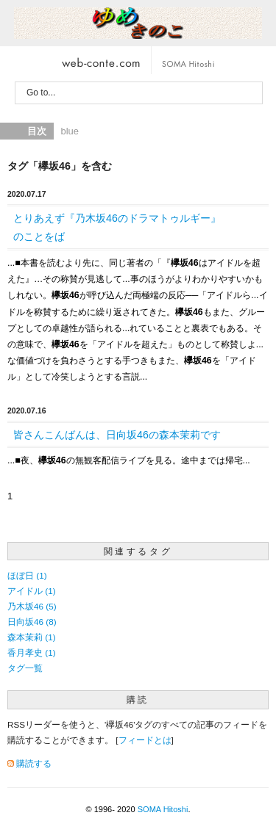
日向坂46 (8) (32, 621)
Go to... (40, 92)
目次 (36, 131)
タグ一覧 (25, 668)
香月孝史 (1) (31, 652)
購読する (34, 763)
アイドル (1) (31, 591)
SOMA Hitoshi (163, 809)
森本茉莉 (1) (31, 637)
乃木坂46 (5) (32, 606)
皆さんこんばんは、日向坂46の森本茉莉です (117, 435)
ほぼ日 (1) (27, 575)
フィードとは (144, 740)
